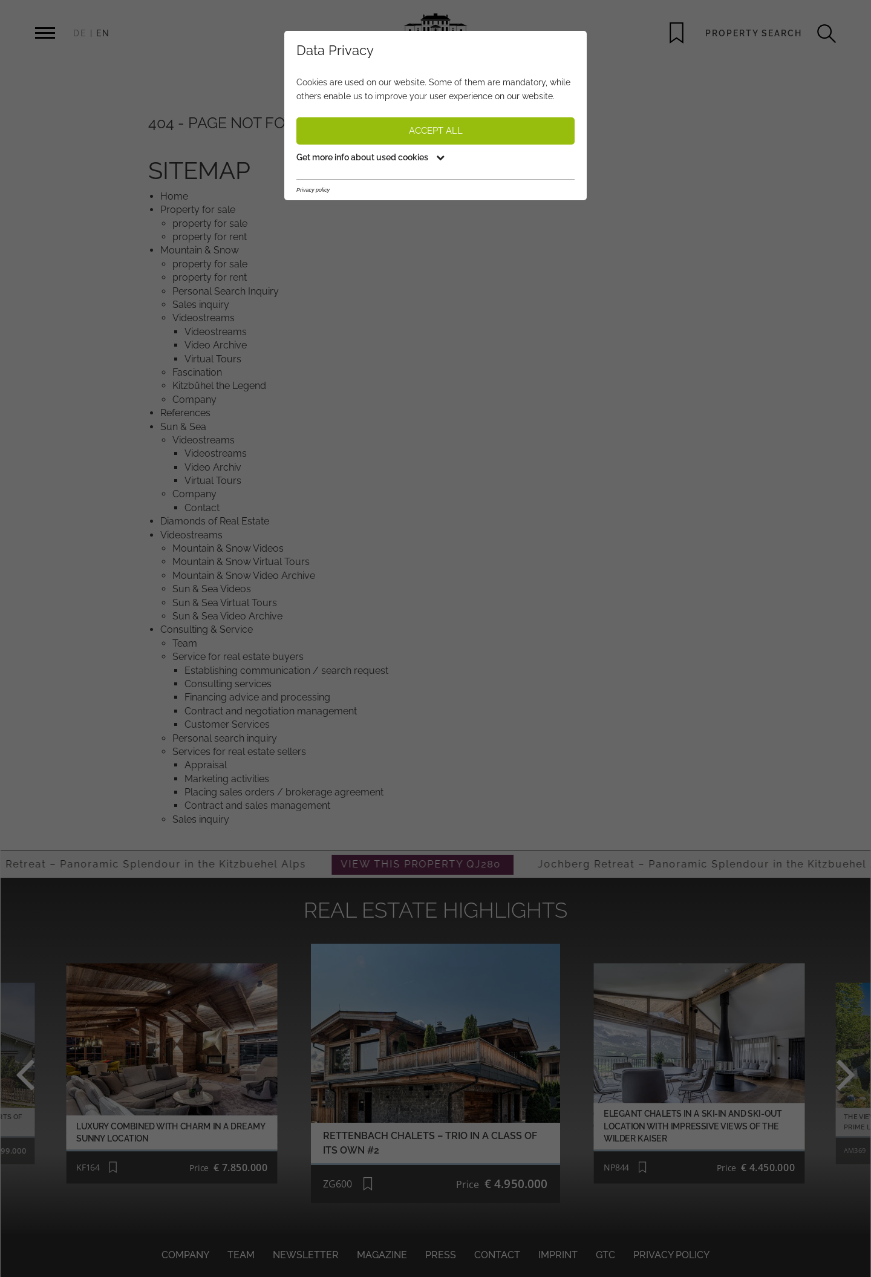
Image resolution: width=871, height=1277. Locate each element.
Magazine (382, 1255)
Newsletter (306, 1255)
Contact (497, 1255)
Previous (52, 1073)
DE (79, 33)
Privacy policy (671, 1255)
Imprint (558, 1255)
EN (103, 33)
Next (818, 1073)
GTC (605, 1255)
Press (440, 1255)
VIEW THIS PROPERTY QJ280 (441, 864)
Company (185, 1255)
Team (241, 1255)
